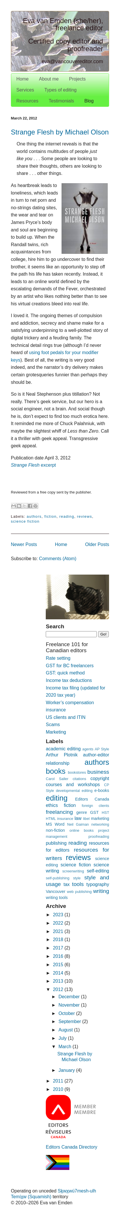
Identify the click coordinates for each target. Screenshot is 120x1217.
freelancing (59, 812)
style (77, 878)
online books (82, 830)
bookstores (77, 772)
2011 (58, 1080)
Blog (89, 100)
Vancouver (55, 891)
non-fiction (55, 830)
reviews (84, 516)
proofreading (98, 836)
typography (97, 884)
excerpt (33, 465)
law (78, 818)
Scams (53, 724)
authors (34, 516)
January (67, 1070)
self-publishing (57, 878)
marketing (100, 818)
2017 (58, 947)
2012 (58, 989)
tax (67, 884)
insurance (65, 818)
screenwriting (73, 871)
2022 (58, 923)
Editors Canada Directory (71, 1147)
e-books (101, 790)
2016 (58, 956)
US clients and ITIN (65, 717)
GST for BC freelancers (70, 665)
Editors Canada (92, 799)
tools (78, 884)
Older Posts (97, 544)
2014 (58, 973)
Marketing (56, 732)
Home (22, 78)
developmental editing (74, 790)
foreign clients (95, 805)
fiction (50, 516)
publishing (56, 843)
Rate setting (58, 658)
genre (81, 812)
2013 (58, 981)
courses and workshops (73, 784)
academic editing (63, 748)
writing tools (57, 897)
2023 (58, 914)
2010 (58, 1089)
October (67, 1013)
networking (100, 824)
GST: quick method (65, 672)
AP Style (102, 749)
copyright (99, 778)
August (66, 1029)
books (55, 771)
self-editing (98, 870)
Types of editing (60, 89)
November (69, 1005)
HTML (51, 818)
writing (101, 891)
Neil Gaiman (78, 824)
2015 (58, 964)
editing (56, 798)
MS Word (55, 824)
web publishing (79, 891)
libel (86, 818)
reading (66, 516)
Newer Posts (24, 544)
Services (25, 89)
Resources (27, 100)
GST (94, 812)
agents (87, 749)
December (69, 996)
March (65, 1046)
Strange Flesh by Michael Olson (60, 132)
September (70, 1021)
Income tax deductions (69, 680)
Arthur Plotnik (61, 754)
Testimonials (61, 100)
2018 (58, 939)
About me (48, 78)
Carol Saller (57, 779)
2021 (58, 931)
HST (105, 812)
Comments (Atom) (58, 558)
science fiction (25, 521)
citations (79, 779)
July (63, 1038)
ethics (52, 805)
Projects (77, 78)
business (98, 772)
